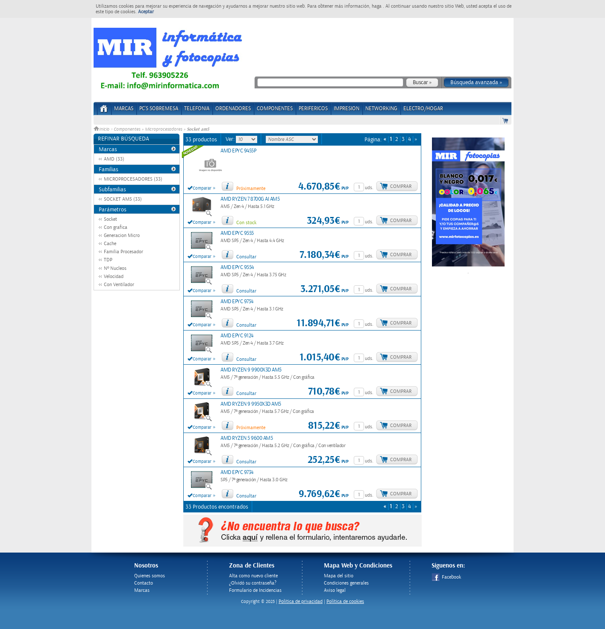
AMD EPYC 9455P (238, 151)
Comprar (400, 186)
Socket (110, 219)
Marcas (123, 108)
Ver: (231, 139)
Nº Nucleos (115, 268)
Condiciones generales (346, 583)
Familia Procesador (123, 252)
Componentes (127, 129)
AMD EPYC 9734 (236, 472)
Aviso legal (335, 590)
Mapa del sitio (338, 576)
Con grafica (115, 227)
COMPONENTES (275, 108)
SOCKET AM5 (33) (123, 199)
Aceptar (146, 12)
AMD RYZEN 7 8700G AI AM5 (249, 199)
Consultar (246, 257)
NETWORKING (381, 108)
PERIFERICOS (313, 108)
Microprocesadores (163, 129)
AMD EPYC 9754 (236, 301)
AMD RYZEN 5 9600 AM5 (246, 438)
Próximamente (250, 188)
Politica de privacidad (301, 601)
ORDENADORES (233, 108)
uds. (369, 187)
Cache (110, 243)
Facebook (446, 577)
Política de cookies (345, 601)
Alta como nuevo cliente (253, 576)
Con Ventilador (119, 284)
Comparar (202, 188)
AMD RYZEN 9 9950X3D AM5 (250, 404)
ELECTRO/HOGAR (423, 108)
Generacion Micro (122, 235)
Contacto (143, 583)
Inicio (102, 129)
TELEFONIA (196, 108)
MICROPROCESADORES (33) (133, 179)
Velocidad (113, 276)
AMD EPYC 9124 (236, 336)
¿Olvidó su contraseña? (252, 583)
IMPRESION (346, 108)
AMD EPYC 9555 (237, 233)
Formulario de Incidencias (255, 590)
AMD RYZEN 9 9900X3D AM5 (251, 370)
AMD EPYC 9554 (237, 267)
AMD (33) (114, 159)
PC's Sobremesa (158, 108)
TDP (108, 260)
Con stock (246, 222)
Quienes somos (149, 576)
